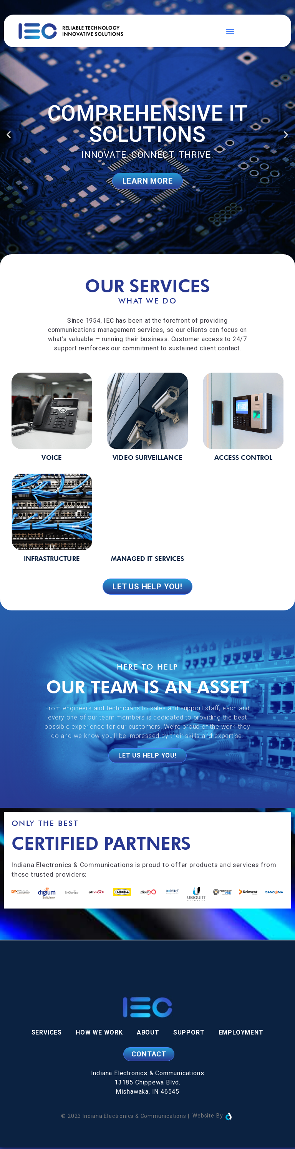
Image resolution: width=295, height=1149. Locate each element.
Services (46, 1034)
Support (189, 1034)
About (148, 1034)
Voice (51, 457)
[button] (230, 31)
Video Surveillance (147, 457)
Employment (241, 1034)
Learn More (148, 181)
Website (203, 1117)
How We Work (99, 1034)
